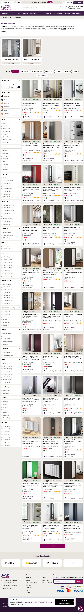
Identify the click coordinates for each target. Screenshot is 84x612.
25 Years (6, 317)
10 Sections (6, 426)
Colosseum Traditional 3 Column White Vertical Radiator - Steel (31, 189)
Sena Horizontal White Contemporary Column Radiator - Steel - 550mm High (31, 441)
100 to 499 (6, 371)
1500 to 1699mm (8, 188)
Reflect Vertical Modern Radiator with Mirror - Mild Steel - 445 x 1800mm (73, 189)
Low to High (58, 71)
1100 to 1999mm (8, 295)
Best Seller (15, 71)
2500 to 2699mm (8, 221)
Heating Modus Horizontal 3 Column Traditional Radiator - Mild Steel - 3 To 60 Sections (52, 485)
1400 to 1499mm (8, 303)
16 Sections (6, 442)
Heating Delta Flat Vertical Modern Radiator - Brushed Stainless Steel (30, 316)
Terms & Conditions (47, 582)
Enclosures (33, 13)
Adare (5, 153)
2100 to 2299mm (8, 197)
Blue (6, 99)
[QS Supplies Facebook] (4, 603)
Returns (28, 592)
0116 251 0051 (6, 588)
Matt (5, 409)
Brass (6, 103)
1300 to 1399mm (8, 300)
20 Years (6, 314)
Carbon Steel (7, 336)
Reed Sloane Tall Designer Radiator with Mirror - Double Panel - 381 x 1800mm (72, 103)
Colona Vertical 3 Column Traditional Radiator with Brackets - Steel (73, 272)
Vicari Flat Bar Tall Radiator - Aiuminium (73, 315)
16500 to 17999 (8, 273)
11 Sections (6, 429)
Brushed (6, 404)
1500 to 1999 (7, 377)
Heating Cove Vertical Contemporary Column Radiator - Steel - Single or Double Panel (31, 229)
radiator (63, 29)
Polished (6, 412)
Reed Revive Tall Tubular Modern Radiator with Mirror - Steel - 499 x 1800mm (52, 189)
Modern (6, 246)
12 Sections (6, 431)
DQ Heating (6, 131)
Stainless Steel (8, 341)
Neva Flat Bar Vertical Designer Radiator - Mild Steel (72, 398)
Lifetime (6, 325)
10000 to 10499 (8, 366)
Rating (75, 71)
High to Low (68, 71)
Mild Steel (6, 338)
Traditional (6, 248)
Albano (5, 158)
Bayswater (6, 128)
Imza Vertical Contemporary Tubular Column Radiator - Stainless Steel (30, 399)
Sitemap (28, 585)
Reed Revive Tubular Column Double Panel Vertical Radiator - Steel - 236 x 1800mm (52, 103)
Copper (7, 113)
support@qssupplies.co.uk (9, 585)
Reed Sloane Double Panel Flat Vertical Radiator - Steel (51, 229)
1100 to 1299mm (8, 183)
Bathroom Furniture (49, 13)
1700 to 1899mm (8, 191)
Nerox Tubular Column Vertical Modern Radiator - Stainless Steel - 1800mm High (30, 358)
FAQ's (27, 590)
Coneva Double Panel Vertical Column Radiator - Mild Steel (30, 272)
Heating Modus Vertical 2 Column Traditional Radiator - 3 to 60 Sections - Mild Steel (52, 272)
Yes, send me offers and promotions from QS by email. (69, 577)
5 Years (6, 322)
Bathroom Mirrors (77, 13)
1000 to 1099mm (8, 287)
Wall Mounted (8, 355)
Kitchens (67, 13)
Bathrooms (5, 13)
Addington (6, 156)
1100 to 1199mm (8, 292)
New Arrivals (48, 71)
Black (6, 96)
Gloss (5, 407)
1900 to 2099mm (8, 194)
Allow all (64, 600)
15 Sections (6, 439)
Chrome (7, 110)
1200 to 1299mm (8, 298)
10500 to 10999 (8, 374)
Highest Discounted (37, 71)
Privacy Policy (45, 580)
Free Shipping (24, 71)
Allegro (5, 167)
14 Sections (6, 437)
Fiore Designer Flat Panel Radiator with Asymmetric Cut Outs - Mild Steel (72, 145)
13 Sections (6, 434)
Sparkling (6, 415)
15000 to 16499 (8, 268)
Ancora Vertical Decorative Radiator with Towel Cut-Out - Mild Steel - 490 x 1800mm (52, 441)
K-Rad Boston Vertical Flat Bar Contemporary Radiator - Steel (31, 485)
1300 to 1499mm (8, 186)
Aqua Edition (7, 126)
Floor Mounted (7, 352)
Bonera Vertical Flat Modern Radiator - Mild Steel (30, 144)
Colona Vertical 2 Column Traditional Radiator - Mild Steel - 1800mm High (73, 485)
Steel (5, 344)
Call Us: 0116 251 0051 (76, 6)
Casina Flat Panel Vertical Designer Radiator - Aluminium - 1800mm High (73, 441)
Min (5, 84)
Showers (25, 13)
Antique (6, 401)
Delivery (44, 577)
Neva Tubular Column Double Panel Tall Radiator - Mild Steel (73, 229)
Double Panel (7, 390)
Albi (4, 161)
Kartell (5, 142)
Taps (40, 13)
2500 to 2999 (7, 382)
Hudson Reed (7, 137)
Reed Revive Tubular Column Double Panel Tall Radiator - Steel (30, 103)
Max (13, 84)
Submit (79, 581)
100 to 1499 (7, 257)
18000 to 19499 (8, 276)
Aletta (5, 164)
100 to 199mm (8, 235)
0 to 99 (5, 363)
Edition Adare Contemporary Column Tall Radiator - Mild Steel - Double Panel (72, 527)
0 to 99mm (6, 178)
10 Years (6, 311)
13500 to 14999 (8, 265)
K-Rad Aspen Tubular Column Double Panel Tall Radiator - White (30, 526)
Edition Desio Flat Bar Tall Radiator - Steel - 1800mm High (72, 357)
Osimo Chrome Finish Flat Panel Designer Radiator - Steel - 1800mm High (52, 316)
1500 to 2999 (7, 270)
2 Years (5, 319)
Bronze (7, 106)
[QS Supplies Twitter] (8, 603)
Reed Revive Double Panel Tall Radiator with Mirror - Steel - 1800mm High (51, 526)
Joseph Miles (7, 139)
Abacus (5, 150)
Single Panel (7, 393)
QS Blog (28, 580)
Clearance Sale (6, 2)
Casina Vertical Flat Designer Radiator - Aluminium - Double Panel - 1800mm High (52, 145)
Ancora (5, 169)
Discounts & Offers (31, 582)
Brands (17, 2)
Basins (18, 13)
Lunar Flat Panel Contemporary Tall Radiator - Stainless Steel (51, 399)
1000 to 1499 (7, 369)
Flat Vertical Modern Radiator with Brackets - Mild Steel (51, 358)
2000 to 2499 (7, 379)
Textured (6, 418)
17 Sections (6, 445)
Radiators (60, 13)
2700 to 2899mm (8, 224)
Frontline (6, 134)
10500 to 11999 (8, 259)
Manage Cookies (64, 603)
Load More (52, 546)
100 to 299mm (8, 180)
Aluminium (7, 333)
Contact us (29, 587)
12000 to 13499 (8, 262)
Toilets (12, 13)
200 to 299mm (7, 238)
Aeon (5, 123)
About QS (28, 577)
